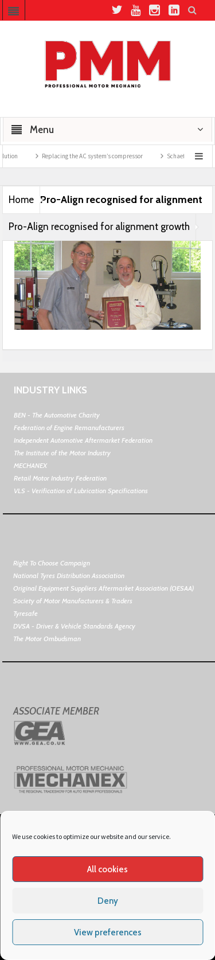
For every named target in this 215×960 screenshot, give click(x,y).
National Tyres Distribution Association (68, 575)
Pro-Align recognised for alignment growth (99, 226)
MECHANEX (30, 465)
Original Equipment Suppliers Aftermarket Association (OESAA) (103, 588)
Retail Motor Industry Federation (60, 478)
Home (21, 199)
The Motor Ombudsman (47, 638)
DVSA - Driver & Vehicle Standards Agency (74, 626)
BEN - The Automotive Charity (57, 415)
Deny (107, 901)
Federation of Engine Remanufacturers (69, 427)
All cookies (107, 869)
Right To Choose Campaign (51, 563)
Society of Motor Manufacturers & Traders (72, 600)
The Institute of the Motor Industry (62, 452)
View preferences (108, 932)
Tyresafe (25, 613)
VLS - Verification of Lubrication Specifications (81, 490)
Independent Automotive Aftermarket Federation (83, 440)
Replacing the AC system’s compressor (100, 156)
